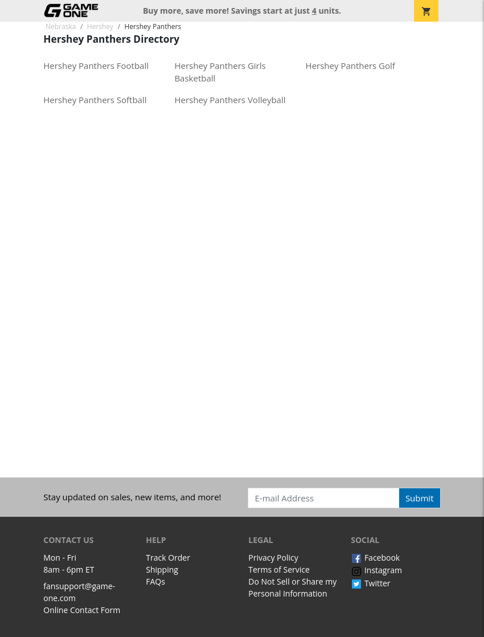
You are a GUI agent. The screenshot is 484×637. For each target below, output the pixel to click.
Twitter (370, 583)
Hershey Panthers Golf (350, 65)
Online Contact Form (81, 610)
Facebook (375, 557)
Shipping (162, 569)
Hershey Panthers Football (96, 65)
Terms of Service (279, 569)
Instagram (376, 570)
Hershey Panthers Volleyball (229, 99)
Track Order (168, 557)
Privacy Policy (273, 557)
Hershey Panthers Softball (94, 99)
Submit (419, 498)
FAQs (155, 581)
